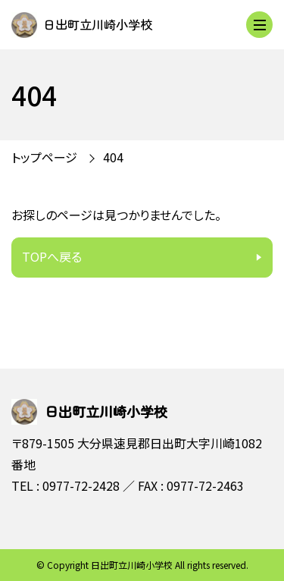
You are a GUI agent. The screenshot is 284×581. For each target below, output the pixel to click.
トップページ (44, 157)
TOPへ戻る (52, 256)
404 (113, 157)
